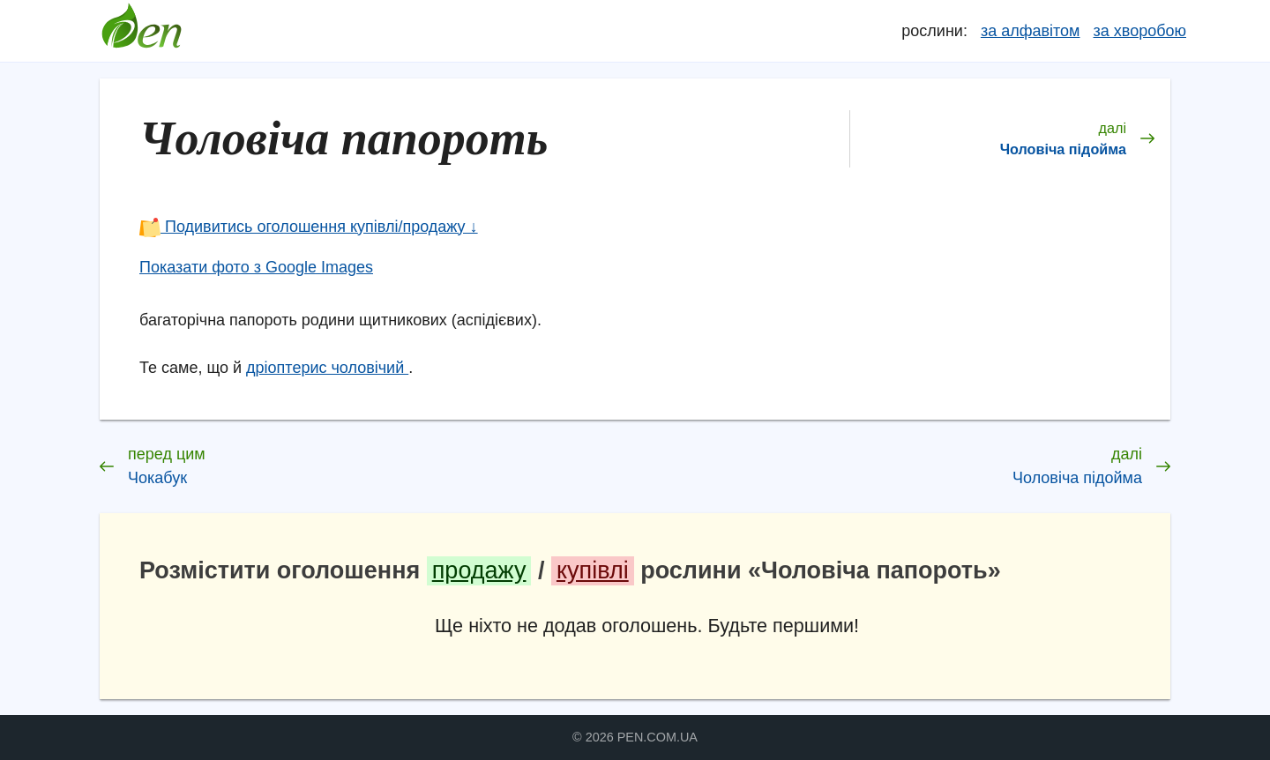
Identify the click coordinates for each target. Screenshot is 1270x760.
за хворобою (1140, 31)
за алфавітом (1030, 31)
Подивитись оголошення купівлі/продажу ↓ (308, 226)
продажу (479, 570)
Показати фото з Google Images (256, 267)
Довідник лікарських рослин (141, 31)
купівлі (593, 570)
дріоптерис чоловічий (327, 367)
